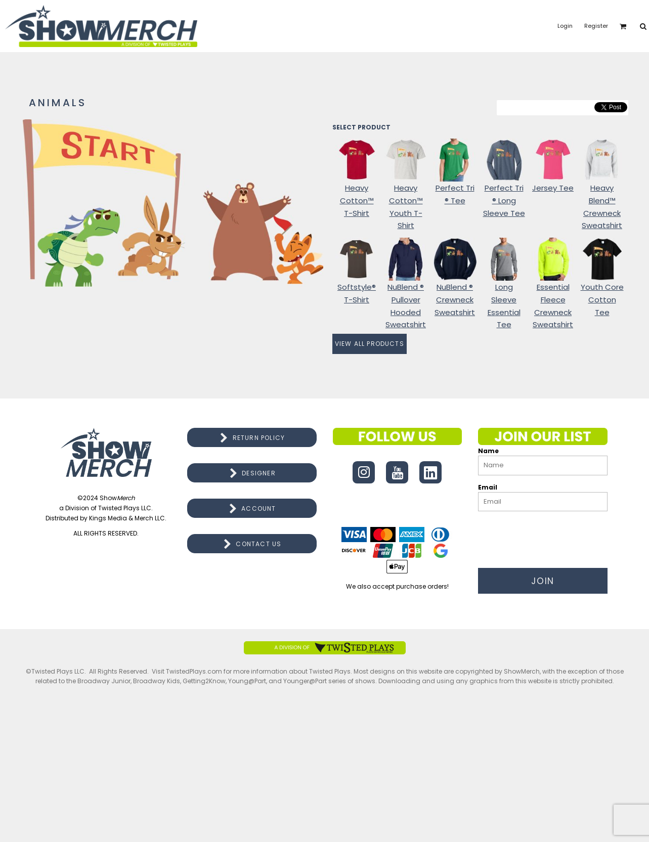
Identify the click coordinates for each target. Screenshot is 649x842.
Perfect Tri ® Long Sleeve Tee (504, 200)
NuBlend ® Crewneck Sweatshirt (455, 300)
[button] (623, 26)
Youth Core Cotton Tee (602, 300)
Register (596, 26)
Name (488, 451)
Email (487, 487)
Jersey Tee (553, 188)
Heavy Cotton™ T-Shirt (357, 200)
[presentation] (555, 537)
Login (565, 26)
